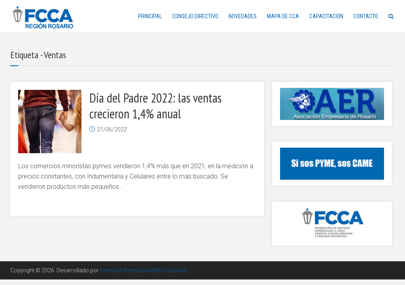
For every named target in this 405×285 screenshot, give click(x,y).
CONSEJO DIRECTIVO (195, 16)
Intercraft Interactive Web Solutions (143, 270)
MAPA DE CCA (283, 16)
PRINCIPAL (150, 16)
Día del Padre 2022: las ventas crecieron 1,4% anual (155, 105)
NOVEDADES (243, 16)
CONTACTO (366, 16)
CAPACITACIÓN (326, 16)
